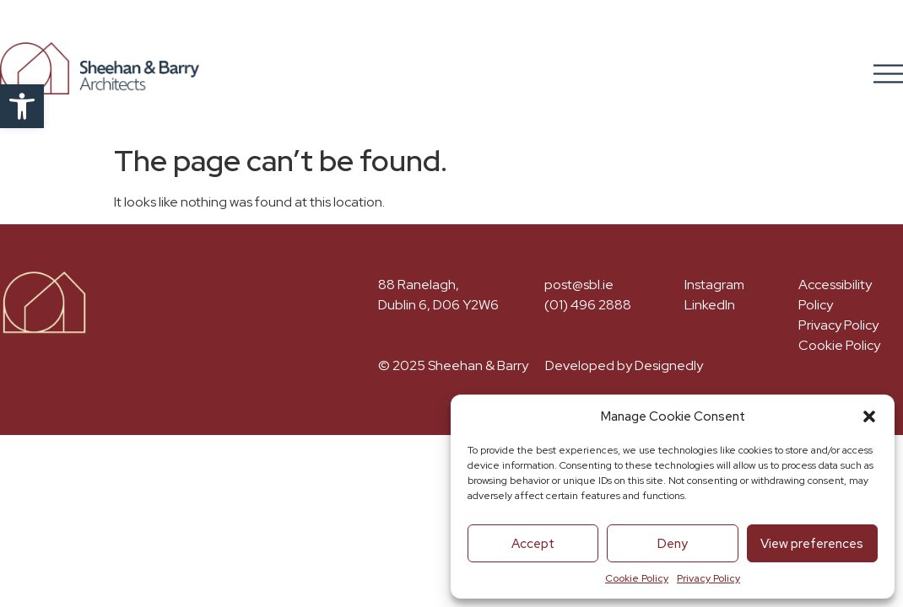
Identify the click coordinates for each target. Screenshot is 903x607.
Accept (532, 543)
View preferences (811, 543)
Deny (672, 543)
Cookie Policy (636, 578)
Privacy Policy (708, 578)
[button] (22, 106)
